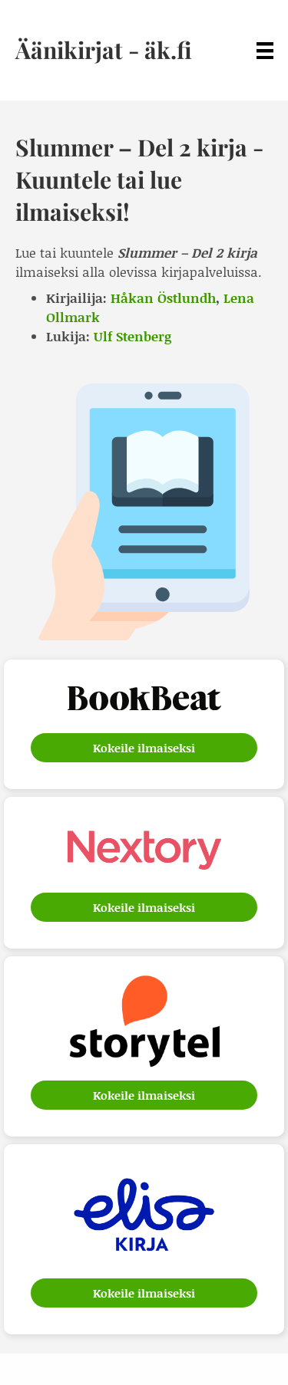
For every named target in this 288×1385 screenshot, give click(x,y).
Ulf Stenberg (132, 336)
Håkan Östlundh (163, 297)
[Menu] (265, 50)
